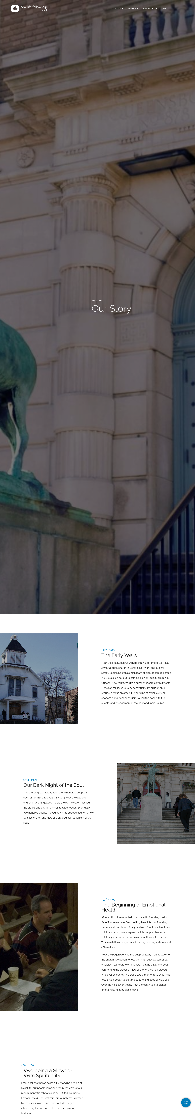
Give (174, 8)
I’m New (144, 8)
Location (128, 8)
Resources (160, 8)
